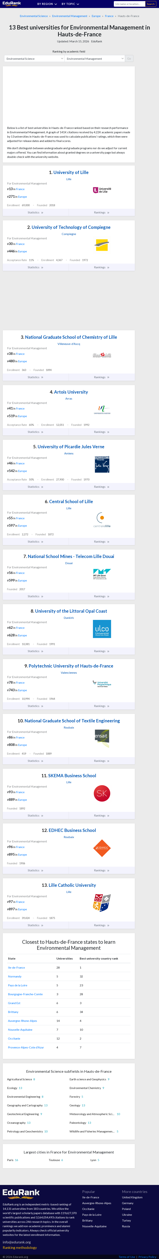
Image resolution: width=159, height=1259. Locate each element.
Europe (96, 16)
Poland (126, 1208)
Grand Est (14, 1003)
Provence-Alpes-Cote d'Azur (26, 1047)
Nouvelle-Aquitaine (20, 1029)
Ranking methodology (20, 1247)
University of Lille (69, 172)
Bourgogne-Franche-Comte (25, 994)
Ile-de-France (16, 967)
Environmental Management (69, 16)
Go (129, 58)
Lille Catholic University (69, 885)
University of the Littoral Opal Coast (69, 611)
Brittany (13, 1012)
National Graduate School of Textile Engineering (69, 720)
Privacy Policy (147, 1256)
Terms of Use (127, 1256)
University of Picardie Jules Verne (68, 446)
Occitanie (14, 1038)
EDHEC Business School (69, 830)
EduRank (96, 41)
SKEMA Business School (68, 775)
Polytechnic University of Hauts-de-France (68, 665)
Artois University (69, 392)
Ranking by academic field (68, 51)
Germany (127, 1203)
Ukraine (127, 1214)
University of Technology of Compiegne (69, 227)
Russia (126, 1226)
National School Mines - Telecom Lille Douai (68, 556)
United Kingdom (132, 1197)
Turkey (126, 1220)
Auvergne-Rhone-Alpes (22, 1020)
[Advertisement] (34, 97)
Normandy (14, 976)
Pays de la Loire (17, 985)
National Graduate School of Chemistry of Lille (69, 337)
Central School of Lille (69, 501)
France (109, 16)
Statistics (36, 212)
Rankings (102, 212)
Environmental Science (34, 16)
